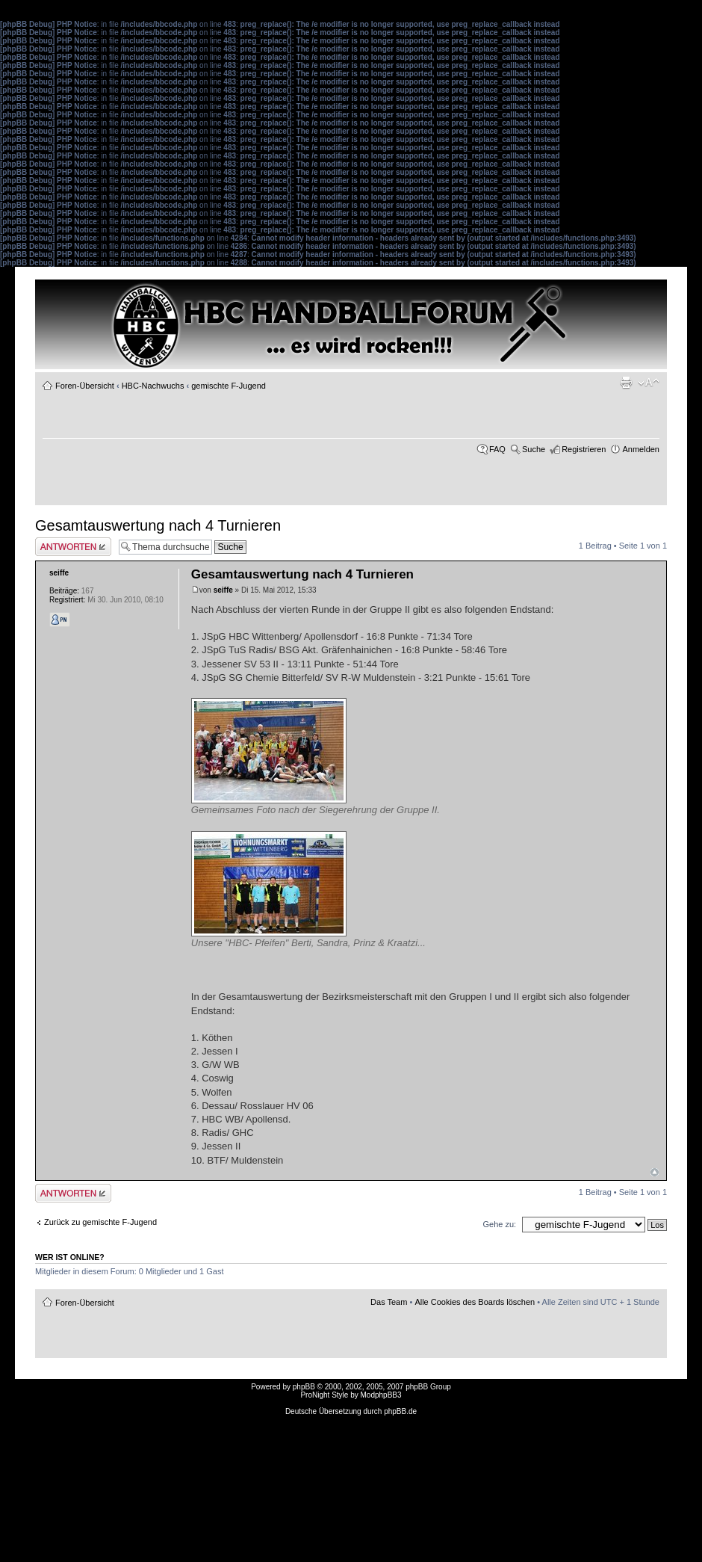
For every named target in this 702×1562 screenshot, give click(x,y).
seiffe (223, 590)
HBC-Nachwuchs (153, 385)
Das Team (388, 1301)
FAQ (497, 449)
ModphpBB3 (381, 1395)
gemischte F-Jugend (228, 385)
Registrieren (584, 449)
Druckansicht (626, 382)
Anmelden (640, 449)
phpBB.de (400, 1411)
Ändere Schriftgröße (648, 382)
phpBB (304, 1387)
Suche (533, 449)
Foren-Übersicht (84, 385)
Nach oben (654, 1172)
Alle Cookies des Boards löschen (474, 1301)
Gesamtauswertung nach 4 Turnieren (158, 525)
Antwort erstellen (73, 546)
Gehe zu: (499, 1224)
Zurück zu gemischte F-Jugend (100, 1221)
